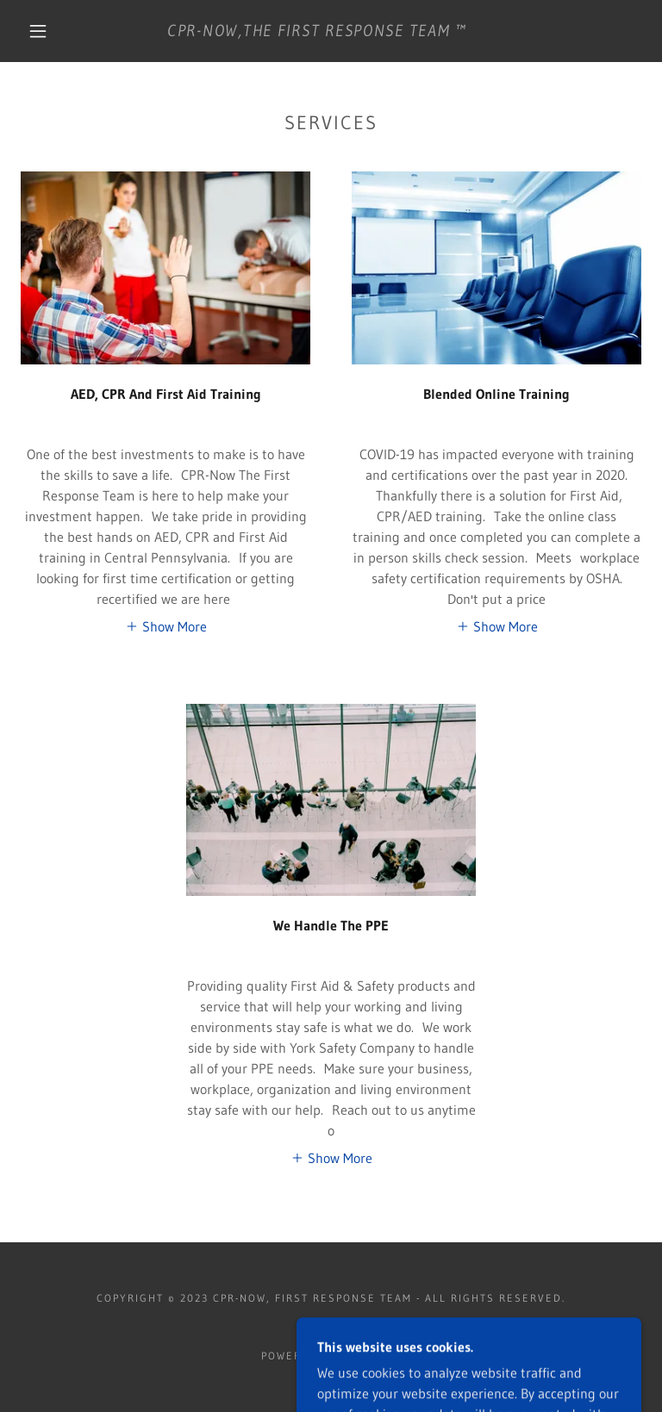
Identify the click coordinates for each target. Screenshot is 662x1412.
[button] (38, 31)
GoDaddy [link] (371, 1355)
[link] (317, 31)
